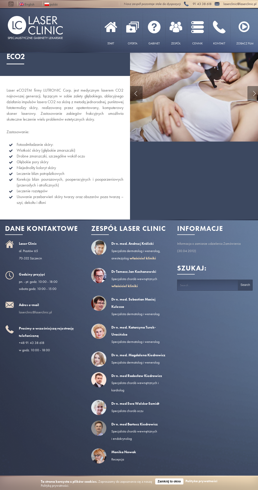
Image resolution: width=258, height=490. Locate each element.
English (27, 4)
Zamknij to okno (169, 481)
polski (51, 4)
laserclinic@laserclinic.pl (35, 312)
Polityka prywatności (201, 481)
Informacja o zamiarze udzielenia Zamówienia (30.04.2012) (209, 247)
